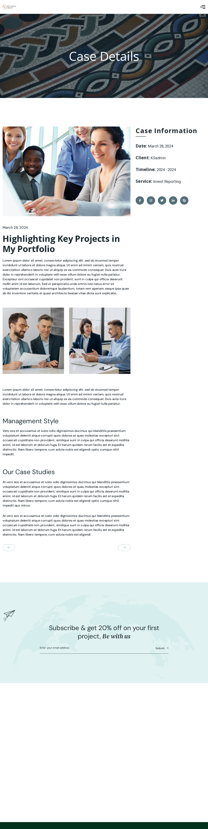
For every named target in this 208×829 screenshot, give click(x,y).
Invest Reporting (167, 181)
